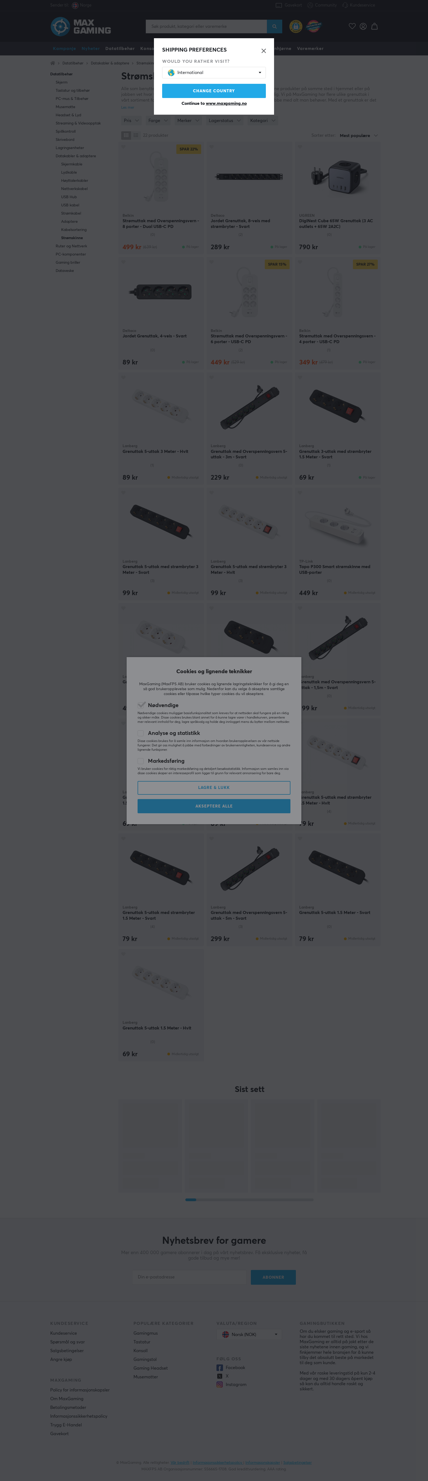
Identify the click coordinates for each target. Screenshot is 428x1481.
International (185, 72)
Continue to (214, 103)
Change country (214, 91)
